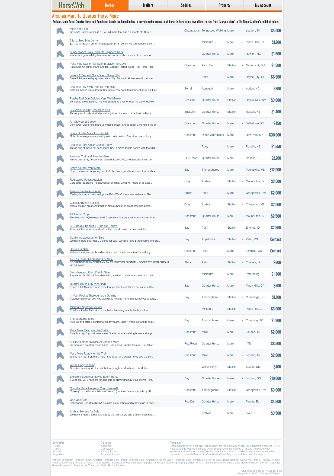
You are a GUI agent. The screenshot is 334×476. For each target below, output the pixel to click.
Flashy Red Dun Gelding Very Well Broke (95, 98)
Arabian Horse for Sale (159, 459)
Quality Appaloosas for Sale (87, 237)
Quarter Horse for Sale (106, 459)
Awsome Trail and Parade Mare (89, 156)
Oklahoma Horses (62, 462)
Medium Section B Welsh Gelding (260, 462)
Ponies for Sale (182, 459)
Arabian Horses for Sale (84, 411)
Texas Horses (230, 459)
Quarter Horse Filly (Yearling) (88, 284)
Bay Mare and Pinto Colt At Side (89, 272)
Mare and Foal (79, 29)
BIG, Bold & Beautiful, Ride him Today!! (94, 226)
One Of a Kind (78, 400)
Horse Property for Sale (65, 465)
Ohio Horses (103, 462)
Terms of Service (110, 454)
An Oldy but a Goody (83, 121)
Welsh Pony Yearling (82, 365)
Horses (56, 445)
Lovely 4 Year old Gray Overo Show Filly (95, 75)
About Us (106, 445)
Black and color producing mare (165, 462)
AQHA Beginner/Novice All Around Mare (94, 342)
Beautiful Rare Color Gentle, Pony (91, 145)
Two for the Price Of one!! (85, 191)
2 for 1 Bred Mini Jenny (84, 40)
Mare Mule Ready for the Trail (88, 353)
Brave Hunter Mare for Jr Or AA (89, 133)
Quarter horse (193, 462)
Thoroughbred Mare (82, 318)
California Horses (250, 459)
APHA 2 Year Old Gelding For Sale (91, 259)
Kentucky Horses (84, 462)
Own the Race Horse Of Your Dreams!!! (94, 388)
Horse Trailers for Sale (93, 465)
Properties (58, 454)
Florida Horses (270, 459)
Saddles (57, 451)
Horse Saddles (116, 465)
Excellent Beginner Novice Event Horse (94, 376)
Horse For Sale (79, 249)
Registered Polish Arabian (86, 179)
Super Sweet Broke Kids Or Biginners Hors (96, 52)
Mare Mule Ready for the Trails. (89, 330)
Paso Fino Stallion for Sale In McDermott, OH (98, 63)
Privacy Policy (109, 451)
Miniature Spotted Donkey (86, 307)
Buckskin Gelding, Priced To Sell (90, 110)
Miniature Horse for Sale (207, 459)
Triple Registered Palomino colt (220, 462)
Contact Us (107, 448)
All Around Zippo (80, 214)
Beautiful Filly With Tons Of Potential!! (93, 87)
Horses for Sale (82, 459)
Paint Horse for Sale (132, 459)
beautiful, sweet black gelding (128, 462)
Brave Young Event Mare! (85, 168)
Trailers (56, 448)
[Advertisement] (167, 427)
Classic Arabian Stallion (84, 202)
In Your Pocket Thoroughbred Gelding (93, 295)
